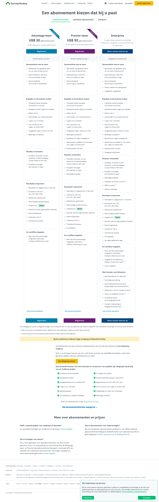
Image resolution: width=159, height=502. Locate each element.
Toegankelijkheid (89, 477)
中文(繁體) (38, 484)
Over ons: (9, 470)
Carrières (54, 470)
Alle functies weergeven (35, 311)
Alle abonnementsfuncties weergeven (79, 407)
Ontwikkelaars (68, 466)
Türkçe (30, 484)
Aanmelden (128, 3)
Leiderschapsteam (22, 470)
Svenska (59, 484)
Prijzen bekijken (67, 429)
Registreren (41, 51)
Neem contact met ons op (117, 51)
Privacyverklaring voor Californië (56, 475)
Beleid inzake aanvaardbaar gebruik (81, 475)
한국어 (46, 484)
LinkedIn (42, 466)
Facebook (27, 466)
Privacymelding (127, 492)
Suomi (18, 484)
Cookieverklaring (140, 492)
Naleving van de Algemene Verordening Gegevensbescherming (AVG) (39, 477)
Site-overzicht (64, 470)
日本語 (52, 484)
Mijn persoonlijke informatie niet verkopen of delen (128, 477)
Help (72, 470)
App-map (34, 470)
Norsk (25, 484)
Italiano (72, 484)
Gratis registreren (143, 3)
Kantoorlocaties (44, 470)
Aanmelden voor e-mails (73, 477)
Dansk (66, 484)
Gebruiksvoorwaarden (23, 475)
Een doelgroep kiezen (66, 361)
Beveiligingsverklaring (102, 475)
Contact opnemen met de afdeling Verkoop (113, 434)
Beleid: (8, 475)
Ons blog (19, 466)
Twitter (35, 466)
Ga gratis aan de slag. (91, 402)
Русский (80, 484)
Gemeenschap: (11, 466)
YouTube (59, 466)
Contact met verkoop (115, 3)
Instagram (50, 466)
